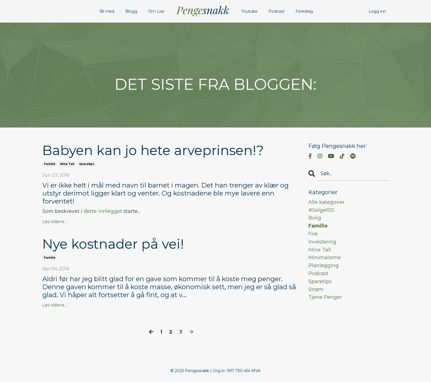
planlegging (323, 265)
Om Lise (156, 11)
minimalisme (324, 257)
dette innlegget (103, 211)
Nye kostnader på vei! (113, 244)
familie (49, 164)
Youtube (249, 11)
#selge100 (321, 210)
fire (313, 234)
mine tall (67, 164)
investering (322, 242)
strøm (316, 289)
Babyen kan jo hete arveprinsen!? (153, 150)
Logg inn (377, 11)
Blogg (131, 11)
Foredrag (304, 11)
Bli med (107, 11)
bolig (314, 218)
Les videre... (54, 221)
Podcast (276, 11)
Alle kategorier (326, 202)
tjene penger (325, 297)
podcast (318, 273)
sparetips (86, 164)
